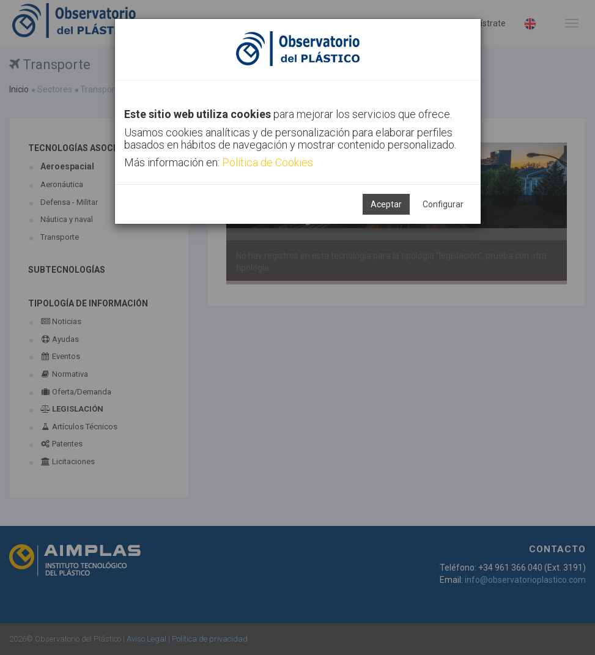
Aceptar (386, 204)
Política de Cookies (267, 162)
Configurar (443, 204)
